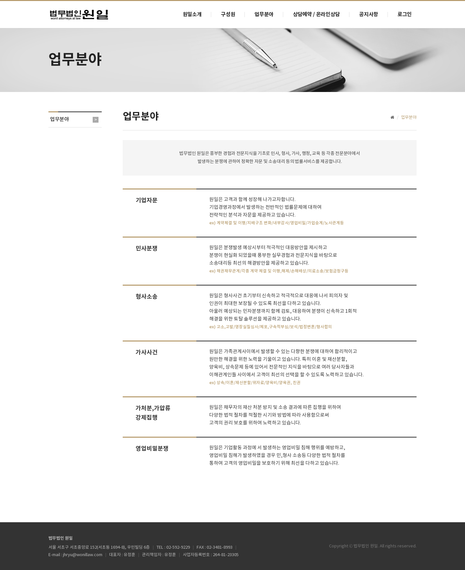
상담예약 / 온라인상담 (316, 14)
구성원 (228, 14)
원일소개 (192, 14)
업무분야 (264, 14)
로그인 (405, 14)
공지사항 (368, 14)
